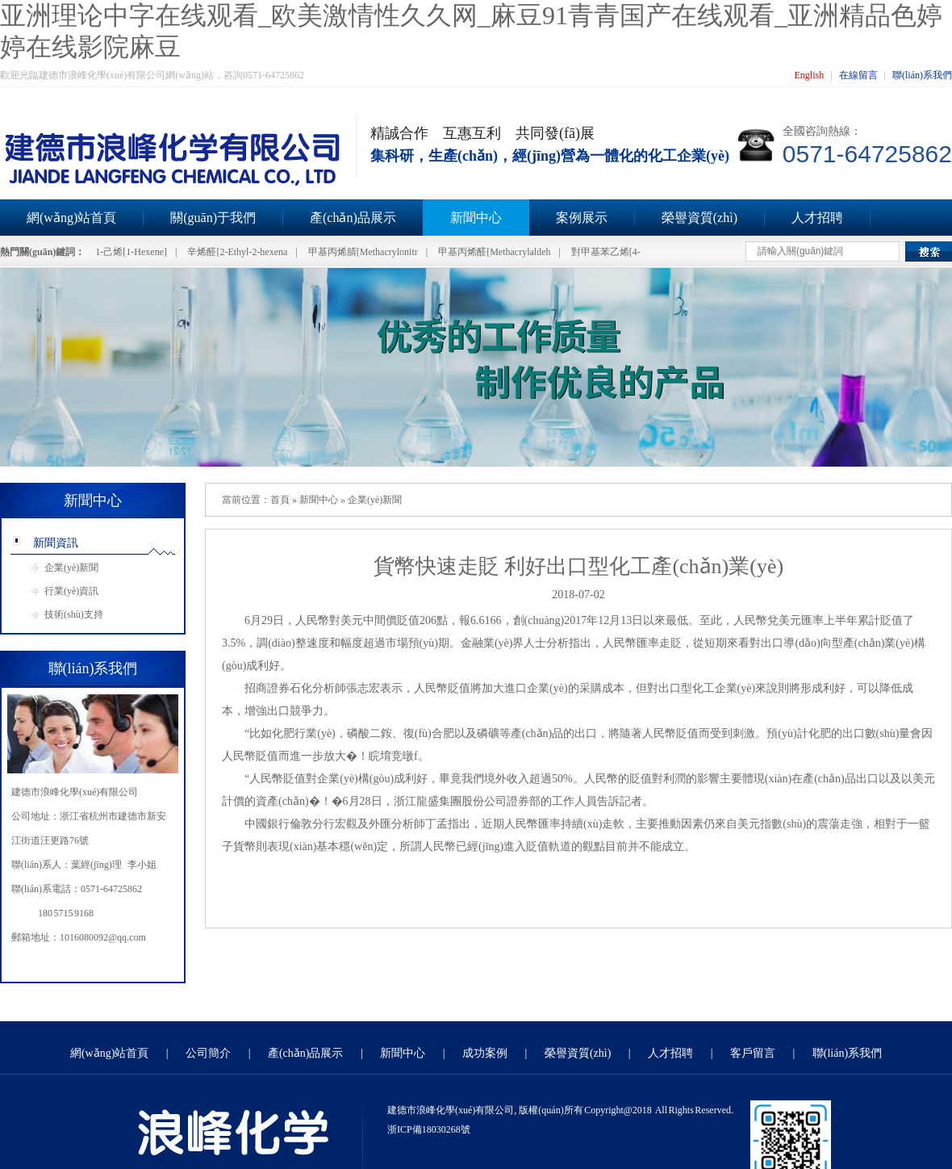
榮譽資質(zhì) (699, 217)
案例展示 (582, 217)
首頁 (280, 499)
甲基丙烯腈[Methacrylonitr (363, 252)
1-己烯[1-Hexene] (131, 252)
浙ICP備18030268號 (428, 1129)
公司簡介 (208, 1053)
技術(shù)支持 (73, 614)
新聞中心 (476, 217)
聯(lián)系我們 (922, 75)
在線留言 (858, 75)
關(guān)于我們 (213, 217)
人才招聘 (817, 217)
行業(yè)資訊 (71, 591)
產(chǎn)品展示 (353, 217)
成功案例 (484, 1053)
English (810, 75)
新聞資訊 (55, 543)
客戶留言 (752, 1053)
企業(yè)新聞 (71, 567)
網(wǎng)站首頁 (109, 1053)
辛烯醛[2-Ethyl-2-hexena (237, 252)
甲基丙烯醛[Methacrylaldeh (494, 252)
